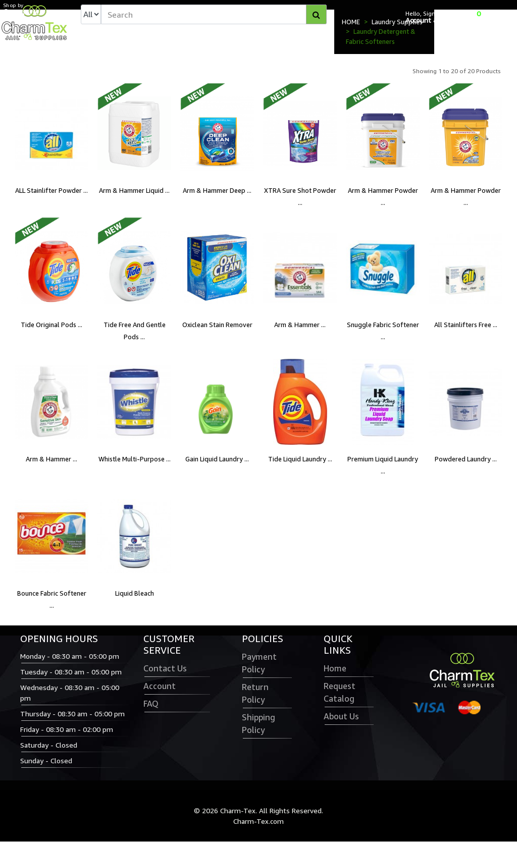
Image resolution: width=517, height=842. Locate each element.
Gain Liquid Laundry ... (217, 460)
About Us (341, 717)
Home (335, 669)
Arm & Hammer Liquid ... (134, 191)
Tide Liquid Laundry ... (300, 460)
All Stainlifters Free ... (465, 326)
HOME (351, 22)
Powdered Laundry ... (466, 460)
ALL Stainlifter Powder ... (51, 191)
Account (159, 686)
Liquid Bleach (134, 594)
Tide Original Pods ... (51, 326)
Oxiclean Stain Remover (217, 326)
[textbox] (214, 15)
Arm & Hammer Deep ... (217, 191)
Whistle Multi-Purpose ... (134, 460)
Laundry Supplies (397, 22)
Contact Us (165, 669)
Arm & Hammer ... (300, 326)
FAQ (151, 704)
